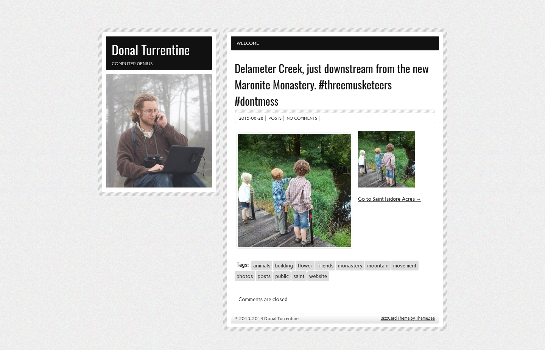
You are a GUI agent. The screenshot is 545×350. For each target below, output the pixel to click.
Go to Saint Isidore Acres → (389, 199)
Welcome (248, 43)
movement (405, 265)
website (318, 276)
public (282, 276)
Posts (275, 118)
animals (261, 265)
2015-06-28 (251, 118)
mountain (378, 265)
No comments (302, 118)
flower (305, 265)
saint (299, 276)
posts (264, 276)
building (284, 265)
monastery (350, 265)
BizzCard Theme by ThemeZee (408, 318)
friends (325, 265)
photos (245, 276)
